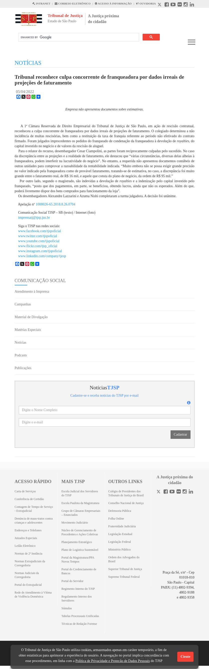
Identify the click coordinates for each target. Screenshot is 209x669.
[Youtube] (172, 492)
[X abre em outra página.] (160, 5)
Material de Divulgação (31, 317)
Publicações (23, 368)
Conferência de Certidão (29, 499)
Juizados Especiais (26, 538)
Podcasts (21, 355)
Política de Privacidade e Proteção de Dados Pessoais (112, 661)
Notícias (20, 342)
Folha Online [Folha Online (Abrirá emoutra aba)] (116, 518)
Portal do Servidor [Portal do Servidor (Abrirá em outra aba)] (72, 581)
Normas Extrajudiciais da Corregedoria (30, 563)
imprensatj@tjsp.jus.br (34, 217)
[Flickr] (178, 492)
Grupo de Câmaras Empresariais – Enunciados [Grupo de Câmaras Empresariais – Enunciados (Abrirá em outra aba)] (80, 513)
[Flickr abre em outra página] (179, 5)
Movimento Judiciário (74, 522)
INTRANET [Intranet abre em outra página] (41, 3)
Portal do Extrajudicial (28, 585)
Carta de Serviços (25, 491)
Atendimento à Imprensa (32, 291)
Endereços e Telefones (28, 530)
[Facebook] (165, 492)
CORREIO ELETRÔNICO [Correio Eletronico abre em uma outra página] (73, 3)
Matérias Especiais (28, 330)
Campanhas (23, 304)
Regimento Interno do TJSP (78, 589)
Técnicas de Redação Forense (79, 624)
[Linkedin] (191, 492)
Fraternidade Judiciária (122, 526)
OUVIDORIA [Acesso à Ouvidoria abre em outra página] (146, 3)
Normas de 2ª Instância (28, 553)
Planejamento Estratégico (76, 542)
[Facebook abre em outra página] (166, 5)
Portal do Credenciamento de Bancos (78, 571)
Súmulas (66, 608)
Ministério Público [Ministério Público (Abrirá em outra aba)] (119, 549)
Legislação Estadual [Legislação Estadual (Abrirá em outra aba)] (120, 534)
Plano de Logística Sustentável (79, 550)
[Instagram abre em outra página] (185, 5)
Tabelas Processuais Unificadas (80, 616)
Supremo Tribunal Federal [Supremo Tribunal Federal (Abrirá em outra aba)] (124, 577)
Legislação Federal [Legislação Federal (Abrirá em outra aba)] (119, 542)
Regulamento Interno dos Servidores (76, 598)
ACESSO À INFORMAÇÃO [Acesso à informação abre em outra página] (113, 3)
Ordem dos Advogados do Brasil (124, 559)
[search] (78, 37)
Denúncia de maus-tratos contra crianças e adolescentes (34, 520)
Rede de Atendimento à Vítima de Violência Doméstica (33, 594)
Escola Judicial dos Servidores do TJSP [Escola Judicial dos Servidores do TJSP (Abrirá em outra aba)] (79, 493)
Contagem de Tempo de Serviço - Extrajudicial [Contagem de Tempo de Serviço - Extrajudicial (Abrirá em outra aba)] (34, 509)
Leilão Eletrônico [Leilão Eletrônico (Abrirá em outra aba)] (25, 546)
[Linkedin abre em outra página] (192, 5)
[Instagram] (184, 492)
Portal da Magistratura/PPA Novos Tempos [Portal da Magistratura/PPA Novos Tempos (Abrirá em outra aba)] (77, 559)
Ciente (185, 657)
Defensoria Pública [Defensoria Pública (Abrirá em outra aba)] (119, 511)
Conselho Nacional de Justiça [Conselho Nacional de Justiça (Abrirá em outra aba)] (126, 503)
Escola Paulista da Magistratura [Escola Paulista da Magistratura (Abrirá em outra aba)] (80, 503)
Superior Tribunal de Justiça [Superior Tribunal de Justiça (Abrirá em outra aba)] (125, 569)
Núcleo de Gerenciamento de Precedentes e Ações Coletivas (79, 532)
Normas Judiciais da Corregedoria (27, 575)
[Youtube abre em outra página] (173, 5)
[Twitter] (159, 492)
